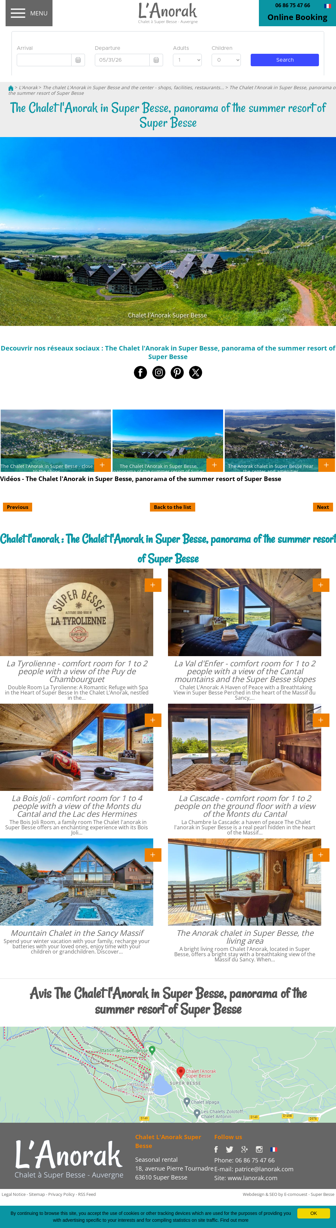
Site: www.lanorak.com (246, 1178)
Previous (17, 507)
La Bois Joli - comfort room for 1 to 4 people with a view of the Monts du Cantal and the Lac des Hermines (76, 806)
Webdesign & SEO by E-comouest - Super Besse (288, 1194)
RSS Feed (87, 1194)
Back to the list (172, 507)
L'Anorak (28, 87)
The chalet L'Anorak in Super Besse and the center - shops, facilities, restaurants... (133, 87)
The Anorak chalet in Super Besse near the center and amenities (270, 468)
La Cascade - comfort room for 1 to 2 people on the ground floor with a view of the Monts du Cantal (244, 806)
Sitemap (37, 1194)
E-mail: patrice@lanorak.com (254, 1169)
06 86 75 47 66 (292, 5)
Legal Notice (14, 1194)
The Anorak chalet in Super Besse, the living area (244, 936)
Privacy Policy (61, 1194)
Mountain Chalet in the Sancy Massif (76, 932)
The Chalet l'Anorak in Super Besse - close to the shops (47, 468)
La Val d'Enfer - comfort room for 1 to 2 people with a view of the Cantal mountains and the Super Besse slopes (244, 671)
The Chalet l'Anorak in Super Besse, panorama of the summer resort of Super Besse (158, 471)
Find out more (234, 1220)
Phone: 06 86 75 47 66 (244, 1160)
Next (323, 507)
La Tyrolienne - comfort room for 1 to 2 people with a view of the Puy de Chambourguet (76, 671)
